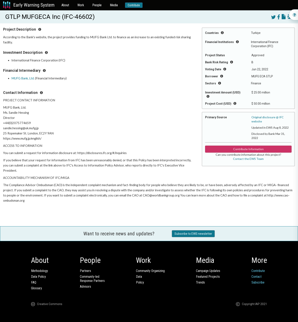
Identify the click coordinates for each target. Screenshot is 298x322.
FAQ (33, 282)
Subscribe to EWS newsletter (193, 233)
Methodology (39, 271)
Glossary (36, 288)
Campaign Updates (208, 271)
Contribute (134, 5)
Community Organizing (150, 271)
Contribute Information (248, 149)
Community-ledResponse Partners (92, 279)
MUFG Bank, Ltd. (22, 78)
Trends (200, 282)
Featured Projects (208, 277)
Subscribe (257, 282)
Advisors (85, 286)
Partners (85, 271)
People (97, 5)
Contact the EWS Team (248, 158)
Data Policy (38, 277)
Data (139, 277)
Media (114, 5)
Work (80, 5)
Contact (256, 277)
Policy (140, 282)
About (65, 5)
